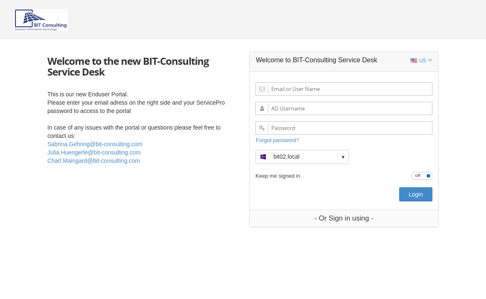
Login (416, 194)
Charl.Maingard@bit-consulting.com (93, 160)
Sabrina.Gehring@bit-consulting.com (94, 144)
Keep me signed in (277, 175)
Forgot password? (277, 140)
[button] (302, 156)
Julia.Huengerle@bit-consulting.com (93, 152)
